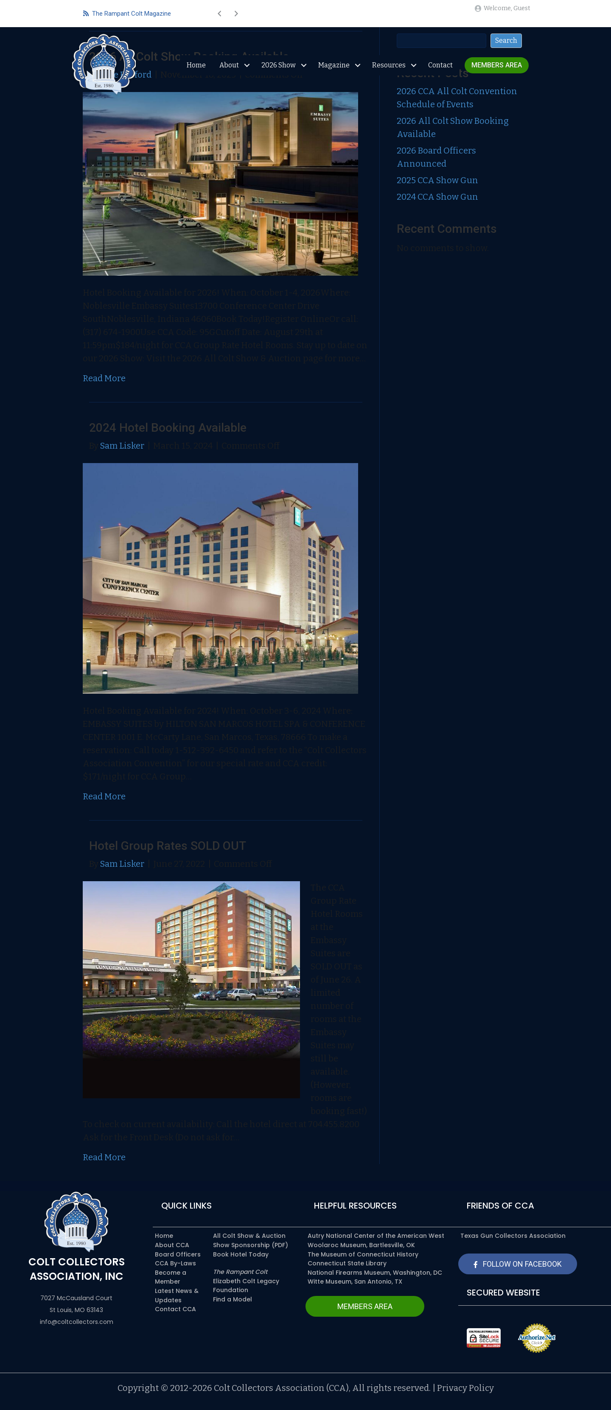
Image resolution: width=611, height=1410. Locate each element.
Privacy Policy (465, 1388)
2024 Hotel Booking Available (168, 428)
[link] (497, 65)
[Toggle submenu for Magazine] (357, 65)
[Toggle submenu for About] (246, 65)
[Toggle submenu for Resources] (413, 65)
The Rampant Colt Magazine (127, 13)
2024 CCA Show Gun (437, 197)
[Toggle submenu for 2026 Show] (303, 65)
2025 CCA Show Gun (437, 180)
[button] (219, 13)
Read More (104, 378)
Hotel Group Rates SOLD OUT (167, 846)
